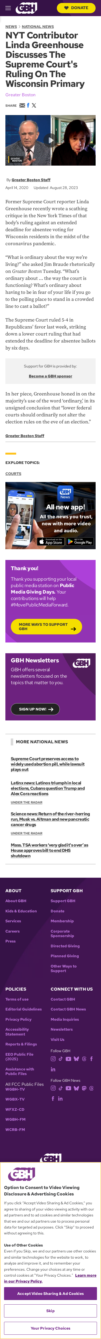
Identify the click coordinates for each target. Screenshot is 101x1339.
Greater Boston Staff (31, 179)
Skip (50, 1310)
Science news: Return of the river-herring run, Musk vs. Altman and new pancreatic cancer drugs (50, 819)
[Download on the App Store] (51, 541)
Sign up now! (32, 709)
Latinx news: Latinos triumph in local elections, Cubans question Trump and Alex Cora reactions (48, 788)
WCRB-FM (15, 1129)
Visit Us (57, 1039)
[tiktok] (60, 1058)
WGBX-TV (15, 1099)
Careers (12, 931)
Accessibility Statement (17, 1032)
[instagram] (53, 1058)
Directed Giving (65, 946)
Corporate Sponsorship (62, 933)
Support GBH (63, 901)
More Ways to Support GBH (43, 626)
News (11, 26)
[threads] (84, 1058)
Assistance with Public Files (19, 1071)
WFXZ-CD (15, 1109)
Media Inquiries (65, 1019)
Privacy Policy (18, 1019)
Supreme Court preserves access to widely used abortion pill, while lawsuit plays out (47, 764)
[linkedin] (53, 1069)
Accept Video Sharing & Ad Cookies (50, 1293)
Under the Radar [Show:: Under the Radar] (26, 802)
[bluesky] (76, 1058)
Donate (76, 7)
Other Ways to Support (64, 968)
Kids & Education (21, 911)
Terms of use (17, 999)
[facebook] (91, 1058)
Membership (62, 921)
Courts (13, 473)
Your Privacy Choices (51, 1328)
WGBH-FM (15, 1119)
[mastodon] (84, 1088)
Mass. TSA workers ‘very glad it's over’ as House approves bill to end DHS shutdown (49, 850)
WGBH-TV (15, 1089)
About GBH (15, 901)
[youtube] (68, 1058)
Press (10, 941)
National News (38, 26)
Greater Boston (20, 95)
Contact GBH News (68, 1009)
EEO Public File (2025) (19, 1057)
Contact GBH (63, 999)
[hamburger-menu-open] (10, 8)
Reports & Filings (21, 1044)
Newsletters (62, 1029)
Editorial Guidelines (23, 1009)
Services (13, 921)
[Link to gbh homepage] (26, 7)
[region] (50, 1250)
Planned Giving (65, 956)
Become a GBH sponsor (50, 375)
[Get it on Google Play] (80, 541)
